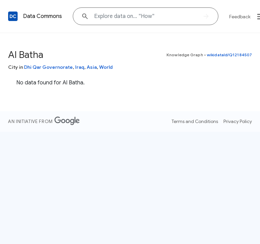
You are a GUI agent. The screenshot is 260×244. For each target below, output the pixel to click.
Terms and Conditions (195, 121)
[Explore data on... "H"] (145, 16)
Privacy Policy (237, 121)
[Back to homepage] (13, 16)
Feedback (240, 17)
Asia (92, 67)
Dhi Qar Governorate (48, 67)
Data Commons (42, 16)
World (106, 67)
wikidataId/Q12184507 (229, 54)
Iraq (79, 67)
